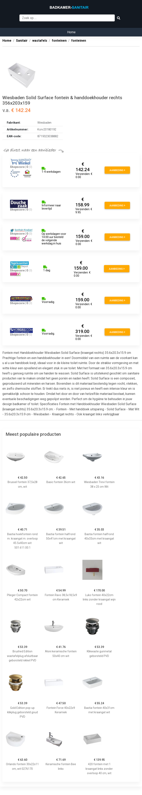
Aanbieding (117, 170)
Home (71, 32)
